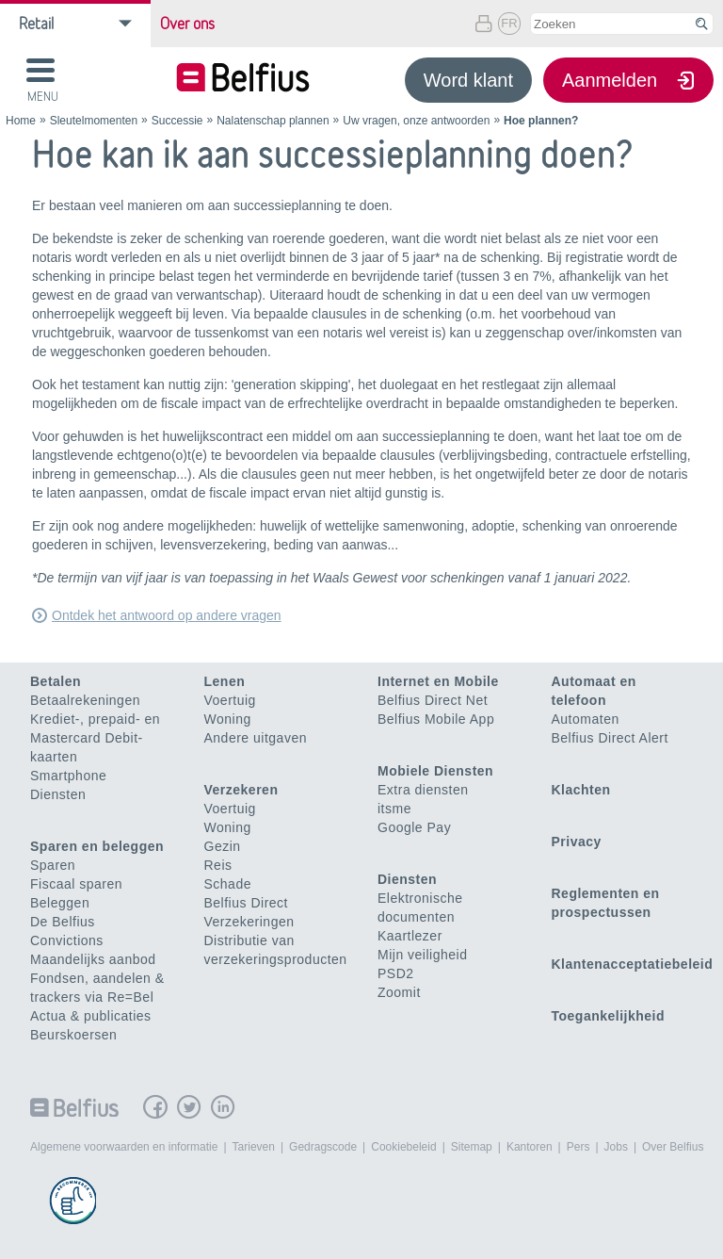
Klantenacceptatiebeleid (633, 964)
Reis (218, 865)
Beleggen (59, 902)
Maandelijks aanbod (93, 959)
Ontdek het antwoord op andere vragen (166, 615)
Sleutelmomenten (93, 120)
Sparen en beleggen (97, 846)
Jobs (616, 1146)
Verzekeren (241, 789)
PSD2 (396, 973)
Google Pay (414, 827)
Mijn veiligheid (422, 954)
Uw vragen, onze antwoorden (416, 120)
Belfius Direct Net (433, 700)
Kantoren (529, 1146)
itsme (394, 808)
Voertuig (230, 700)
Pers (578, 1146)
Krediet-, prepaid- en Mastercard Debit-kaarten (95, 737)
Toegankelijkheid (609, 1015)
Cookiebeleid (403, 1146)
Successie (177, 120)
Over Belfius (672, 1146)
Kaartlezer (410, 935)
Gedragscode (323, 1146)
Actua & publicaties (91, 1015)
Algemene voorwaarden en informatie (123, 1146)
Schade (227, 883)
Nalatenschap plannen (273, 120)
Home (21, 120)
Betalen (55, 681)
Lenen (225, 681)
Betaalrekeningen (85, 700)
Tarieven (254, 1146)
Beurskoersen (73, 1034)
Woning (227, 719)
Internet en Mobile (438, 681)
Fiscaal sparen (76, 883)
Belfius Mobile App (436, 719)
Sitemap (471, 1146)
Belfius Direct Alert (610, 737)
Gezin (222, 846)
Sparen (52, 865)
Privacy (577, 841)
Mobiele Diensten (435, 770)
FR (509, 23)
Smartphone (68, 775)
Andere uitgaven (255, 737)
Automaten (585, 719)
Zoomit (399, 992)
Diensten (58, 794)
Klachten (581, 789)
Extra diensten (423, 789)
